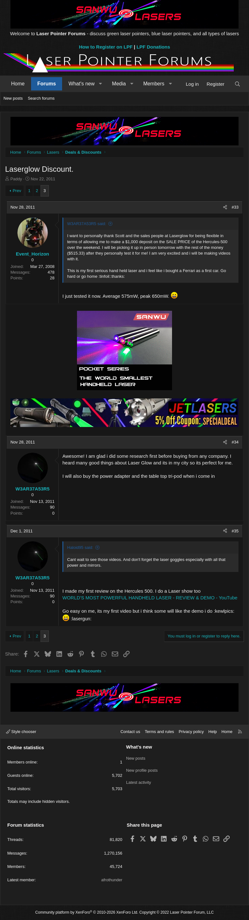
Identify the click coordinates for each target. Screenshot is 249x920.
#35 (235, 531)
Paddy (16, 179)
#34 (235, 442)
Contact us (130, 731)
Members (153, 83)
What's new (81, 83)
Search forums (41, 98)
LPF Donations (153, 47)
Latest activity (138, 780)
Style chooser (21, 731)
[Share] (225, 207)
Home (18, 83)
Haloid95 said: (80, 547)
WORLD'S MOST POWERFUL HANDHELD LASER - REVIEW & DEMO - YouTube (149, 597)
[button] (100, 83)
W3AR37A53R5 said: (86, 223)
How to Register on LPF (105, 47)
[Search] (237, 83)
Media (119, 83)
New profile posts (142, 769)
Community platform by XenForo (86, 912)
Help (212, 731)
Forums (46, 83)
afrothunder (112, 879)
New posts (13, 98)
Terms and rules (159, 731)
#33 (235, 207)
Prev (17, 190)
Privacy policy (191, 731)
